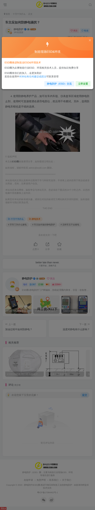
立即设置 (81, 82)
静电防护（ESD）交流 (58, 82)
